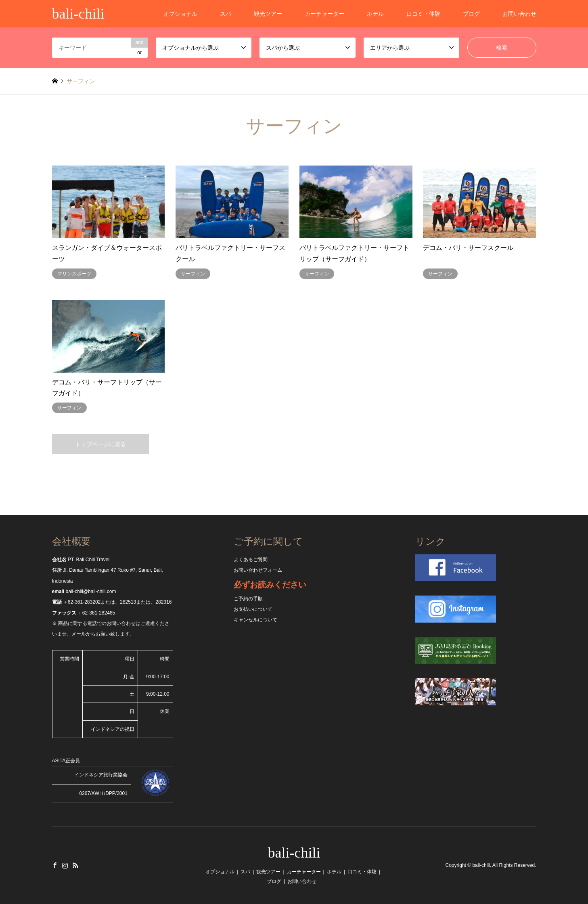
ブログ (471, 13)
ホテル (375, 13)
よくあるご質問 (251, 559)
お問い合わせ (519, 13)
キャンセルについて (255, 620)
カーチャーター (324, 13)
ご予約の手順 (248, 599)
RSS (75, 865)
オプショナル (180, 13)
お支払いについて (253, 609)
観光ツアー (268, 13)
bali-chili (294, 853)
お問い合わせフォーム (258, 570)
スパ (225, 13)
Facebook (55, 865)
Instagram (65, 865)
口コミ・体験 (423, 13)
